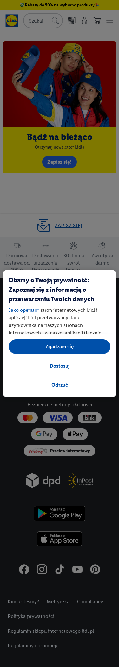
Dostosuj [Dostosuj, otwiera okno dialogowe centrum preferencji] (60, 366)
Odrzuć (59, 385)
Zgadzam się (59, 346)
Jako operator (24, 310)
